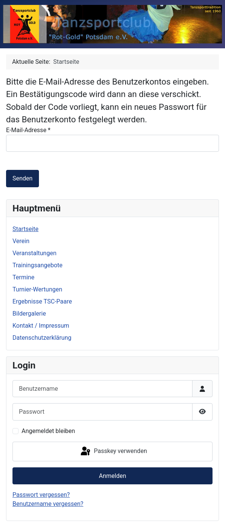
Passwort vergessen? (41, 494)
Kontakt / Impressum (40, 325)
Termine (23, 277)
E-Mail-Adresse (28, 130)
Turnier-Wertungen (37, 289)
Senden (22, 178)
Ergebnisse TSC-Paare (42, 301)
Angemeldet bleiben (48, 431)
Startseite (25, 229)
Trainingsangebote (37, 265)
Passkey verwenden (113, 451)
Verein (20, 241)
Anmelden (112, 475)
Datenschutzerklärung (41, 337)
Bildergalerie (29, 313)
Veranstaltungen (34, 253)
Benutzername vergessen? (47, 503)
